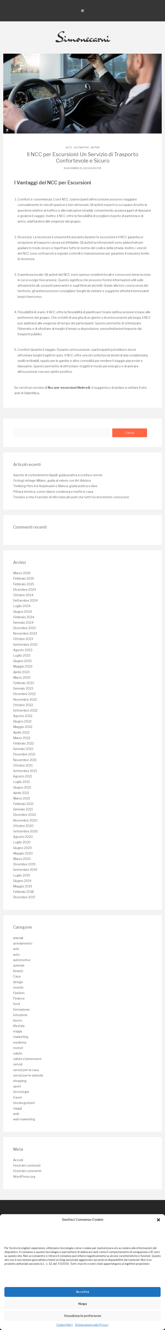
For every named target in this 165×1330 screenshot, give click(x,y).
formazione (21, 1009)
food (16, 1004)
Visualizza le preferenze (82, 1316)
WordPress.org (24, 1176)
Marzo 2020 (22, 859)
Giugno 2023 (22, 661)
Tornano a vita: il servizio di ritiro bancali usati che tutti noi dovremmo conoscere (71, 497)
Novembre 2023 (25, 633)
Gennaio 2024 (23, 622)
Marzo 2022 (21, 738)
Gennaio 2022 (23, 749)
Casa (17, 976)
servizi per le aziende (28, 1075)
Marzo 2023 (21, 677)
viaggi (17, 1108)
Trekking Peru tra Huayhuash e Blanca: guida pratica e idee (55, 486)
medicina (19, 1042)
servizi (18, 1064)
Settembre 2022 (25, 710)
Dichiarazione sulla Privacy (92, 1325)
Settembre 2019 (25, 869)
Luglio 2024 (21, 606)
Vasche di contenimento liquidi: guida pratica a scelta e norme (57, 475)
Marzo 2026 (22, 573)
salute (17, 1053)
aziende (19, 965)
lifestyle (19, 1026)
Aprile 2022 (21, 732)
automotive (81, 147)
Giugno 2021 (22, 787)
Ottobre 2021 (23, 765)
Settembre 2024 (25, 600)
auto (69, 147)
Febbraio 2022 (23, 743)
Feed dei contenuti (26, 1165)
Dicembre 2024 (24, 589)
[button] (158, 1220)
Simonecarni (82, 37)
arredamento (22, 943)
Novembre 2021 (25, 760)
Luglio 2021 (21, 782)
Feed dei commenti (27, 1171)
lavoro (17, 1020)
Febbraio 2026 (23, 578)
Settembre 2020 (25, 831)
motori (95, 147)
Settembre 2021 (25, 771)
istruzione (20, 1015)
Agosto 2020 (23, 837)
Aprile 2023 (21, 672)
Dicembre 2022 (24, 694)
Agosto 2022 (22, 716)
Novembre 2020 (25, 820)
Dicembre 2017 (24, 897)
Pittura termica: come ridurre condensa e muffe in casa (53, 491)
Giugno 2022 (22, 721)
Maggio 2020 (23, 853)
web (16, 1114)
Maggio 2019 (22, 886)
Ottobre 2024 (23, 595)
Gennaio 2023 (23, 688)
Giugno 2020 (22, 848)
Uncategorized (24, 1103)
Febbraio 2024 (23, 617)
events (18, 987)
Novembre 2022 (25, 699)
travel (17, 1097)
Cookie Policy (64, 1325)
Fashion (19, 993)
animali (18, 938)
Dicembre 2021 (24, 754)
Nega (82, 1304)
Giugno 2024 (22, 611)
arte (16, 949)
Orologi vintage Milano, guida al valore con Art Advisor (52, 480)
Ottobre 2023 (23, 639)
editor (97, 168)
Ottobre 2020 (23, 826)
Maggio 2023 (22, 666)
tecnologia (21, 1092)
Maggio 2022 (22, 727)
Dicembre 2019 (24, 864)
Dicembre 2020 (24, 814)
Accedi (18, 1160)
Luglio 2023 (21, 655)
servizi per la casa (26, 1070)
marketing (20, 1037)
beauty (18, 971)
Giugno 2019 (22, 881)
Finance (19, 998)
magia (17, 1031)
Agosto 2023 (22, 650)
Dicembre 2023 (24, 628)
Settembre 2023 (25, 644)
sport (17, 1086)
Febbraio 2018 (23, 892)
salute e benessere (27, 1059)
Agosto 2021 (22, 776)
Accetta (82, 1292)
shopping (19, 1081)
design (18, 982)
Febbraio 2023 (23, 683)
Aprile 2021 (21, 793)
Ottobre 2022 (23, 705)
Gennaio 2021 (23, 809)
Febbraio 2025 (23, 584)
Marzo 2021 (21, 798)
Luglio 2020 (22, 842)
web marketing (24, 1119)
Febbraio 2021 (23, 804)
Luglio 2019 (21, 875)
